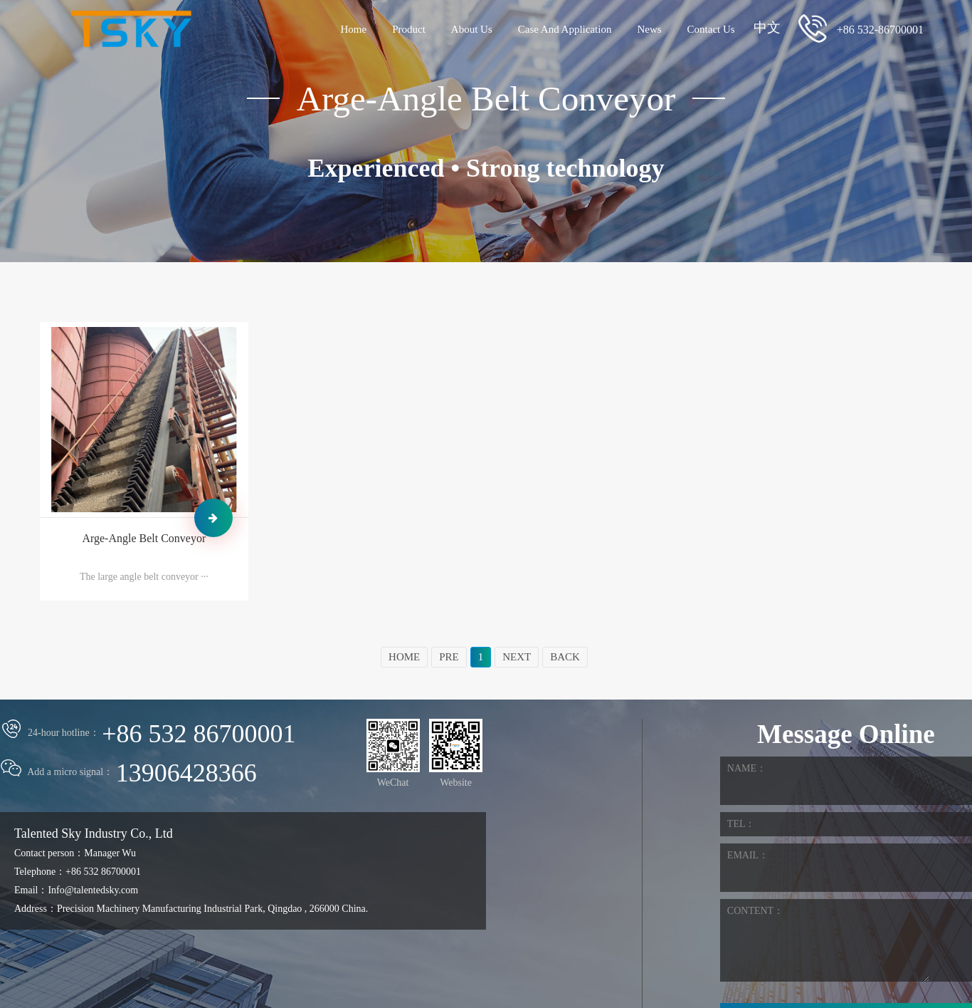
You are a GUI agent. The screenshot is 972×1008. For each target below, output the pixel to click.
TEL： (741, 824)
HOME (404, 657)
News (649, 29)
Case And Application (565, 29)
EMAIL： (747, 855)
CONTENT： (755, 910)
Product (409, 29)
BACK (565, 657)
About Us (471, 29)
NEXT (516, 657)
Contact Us (711, 29)
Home (353, 29)
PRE (449, 657)
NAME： (746, 768)
